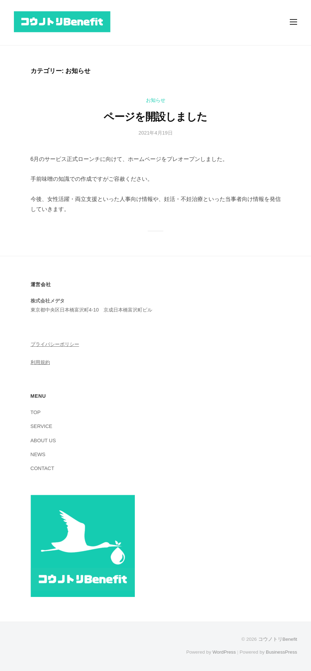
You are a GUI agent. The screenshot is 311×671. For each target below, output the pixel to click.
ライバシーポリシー (57, 344)
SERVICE (41, 426)
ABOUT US (43, 440)
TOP (36, 412)
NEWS (38, 454)
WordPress (224, 652)
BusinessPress (281, 652)
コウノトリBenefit (277, 639)
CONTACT (42, 468)
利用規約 (40, 362)
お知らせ (155, 100)
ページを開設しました (155, 116)
